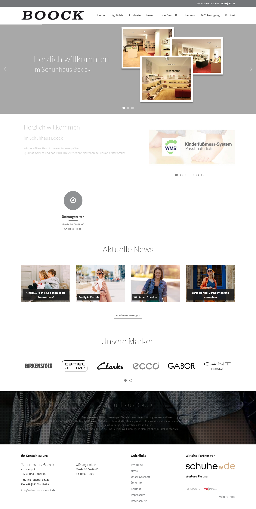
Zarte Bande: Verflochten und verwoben (209, 295)
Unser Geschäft (168, 15)
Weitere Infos (226, 496)
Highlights (116, 15)
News (149, 15)
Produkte (135, 15)
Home (101, 15)
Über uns (189, 15)
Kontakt (230, 15)
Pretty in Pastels (89, 297)
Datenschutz (139, 501)
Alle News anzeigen (128, 317)
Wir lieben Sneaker (145, 297)
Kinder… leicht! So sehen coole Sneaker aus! (45, 295)
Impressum (138, 495)
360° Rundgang (210, 15)
